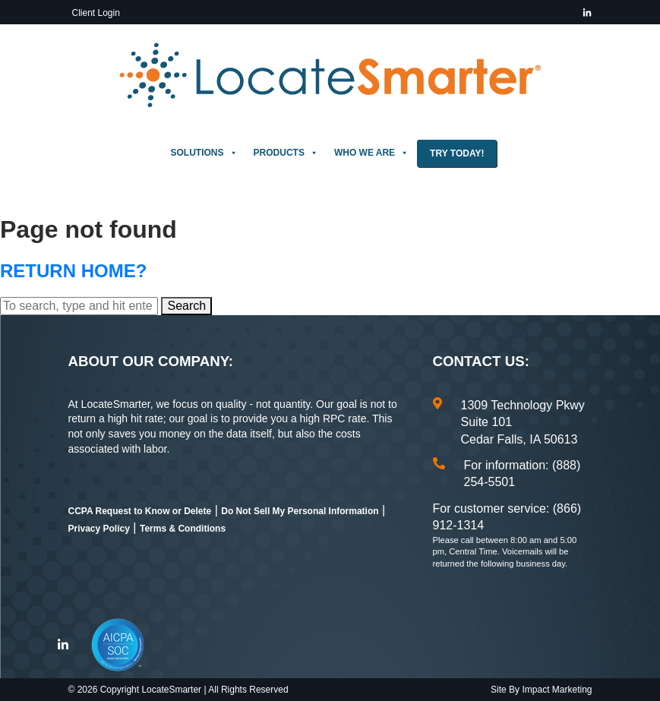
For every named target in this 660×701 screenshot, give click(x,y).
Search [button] (186, 305)
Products (286, 152)
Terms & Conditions (183, 528)
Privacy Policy (99, 528)
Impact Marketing (557, 689)
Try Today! (457, 153)
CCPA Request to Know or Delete (140, 511)
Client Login (96, 13)
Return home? (73, 271)
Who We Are (371, 152)
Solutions (204, 152)
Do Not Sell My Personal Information (299, 511)
